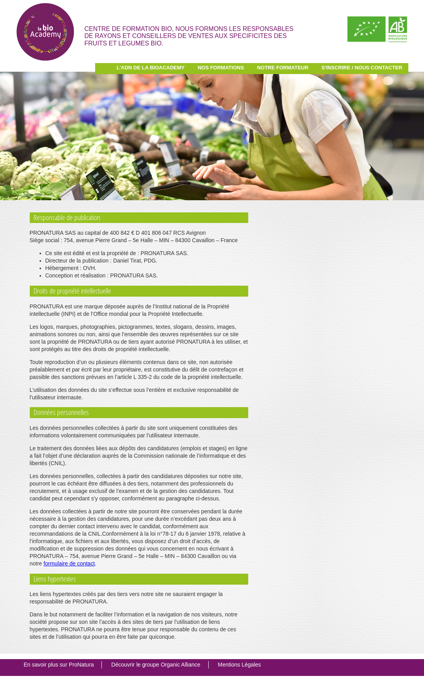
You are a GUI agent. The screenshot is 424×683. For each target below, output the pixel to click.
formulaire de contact (69, 563)
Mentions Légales (239, 664)
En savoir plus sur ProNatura (59, 664)
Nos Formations (221, 68)
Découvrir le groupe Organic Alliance (155, 664)
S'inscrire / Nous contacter (361, 68)
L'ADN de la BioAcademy (151, 68)
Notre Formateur (282, 68)
